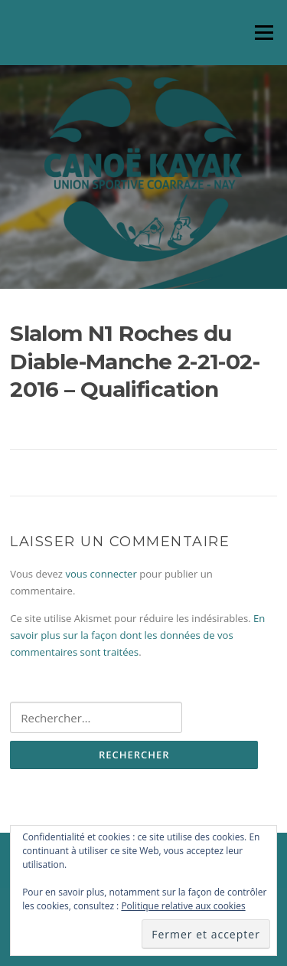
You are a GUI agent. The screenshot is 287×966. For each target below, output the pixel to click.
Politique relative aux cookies (183, 905)
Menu (263, 32)
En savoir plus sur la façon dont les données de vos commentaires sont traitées (137, 635)
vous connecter (100, 574)
